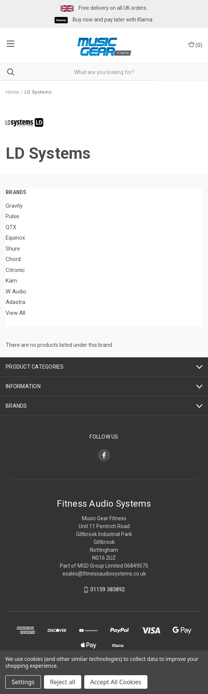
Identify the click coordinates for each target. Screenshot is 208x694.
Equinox (15, 237)
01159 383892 (107, 589)
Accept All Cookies (115, 682)
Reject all (62, 682)
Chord (13, 259)
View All (15, 313)
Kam (11, 280)
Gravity (14, 205)
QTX (11, 227)
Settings (23, 682)
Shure (13, 248)
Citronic (15, 270)
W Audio (16, 291)
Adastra (15, 302)
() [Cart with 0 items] (195, 44)
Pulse (12, 216)
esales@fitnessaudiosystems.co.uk (104, 574)
